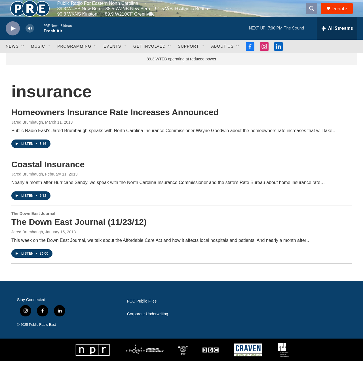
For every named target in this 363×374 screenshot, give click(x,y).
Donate (343, 15)
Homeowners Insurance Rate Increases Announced (115, 125)
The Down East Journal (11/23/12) (79, 234)
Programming (74, 59)
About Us (222, 59)
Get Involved (149, 59)
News (12, 59)
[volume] (30, 41)
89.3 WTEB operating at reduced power (181, 71)
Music (38, 59)
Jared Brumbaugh (27, 135)
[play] (12, 41)
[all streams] (337, 41)
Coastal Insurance (48, 177)
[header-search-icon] (314, 15)
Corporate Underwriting (147, 327)
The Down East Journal (33, 226)
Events (112, 59)
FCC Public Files (142, 314)
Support (188, 59)
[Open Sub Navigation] (23, 59)
